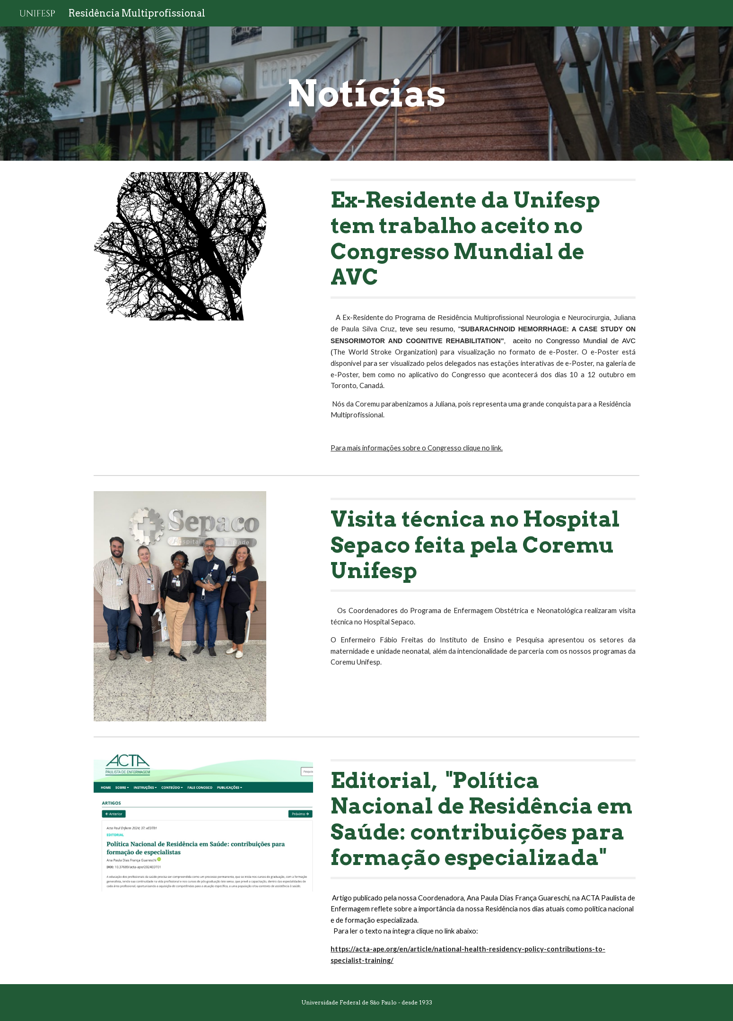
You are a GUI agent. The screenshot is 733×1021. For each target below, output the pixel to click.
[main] (366, 93)
